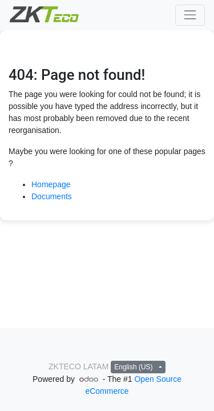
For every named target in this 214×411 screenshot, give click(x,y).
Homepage (51, 184)
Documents (51, 196)
